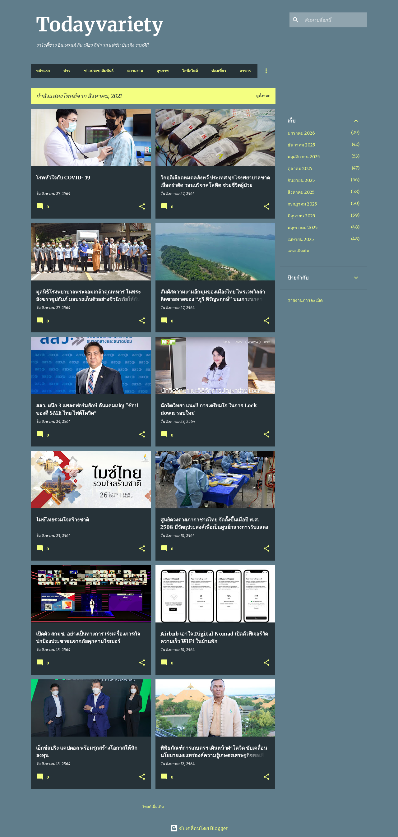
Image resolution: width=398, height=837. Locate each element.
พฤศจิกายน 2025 (304, 157)
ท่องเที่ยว (218, 71)
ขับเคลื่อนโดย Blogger (199, 828)
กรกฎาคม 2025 (302, 204)
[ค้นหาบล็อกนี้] (334, 19)
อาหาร (245, 71)
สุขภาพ (163, 71)
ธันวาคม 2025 (301, 145)
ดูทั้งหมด (263, 96)
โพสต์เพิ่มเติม (153, 807)
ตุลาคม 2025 (300, 168)
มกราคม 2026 (301, 133)
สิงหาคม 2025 (301, 192)
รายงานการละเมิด (305, 300)
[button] (142, 207)
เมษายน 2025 (301, 239)
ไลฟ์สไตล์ (190, 71)
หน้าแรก (43, 71)
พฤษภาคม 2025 (303, 227)
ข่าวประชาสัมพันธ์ (98, 71)
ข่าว (66, 71)
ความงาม (135, 71)
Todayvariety (99, 24)
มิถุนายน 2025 (301, 216)
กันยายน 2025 (301, 180)
